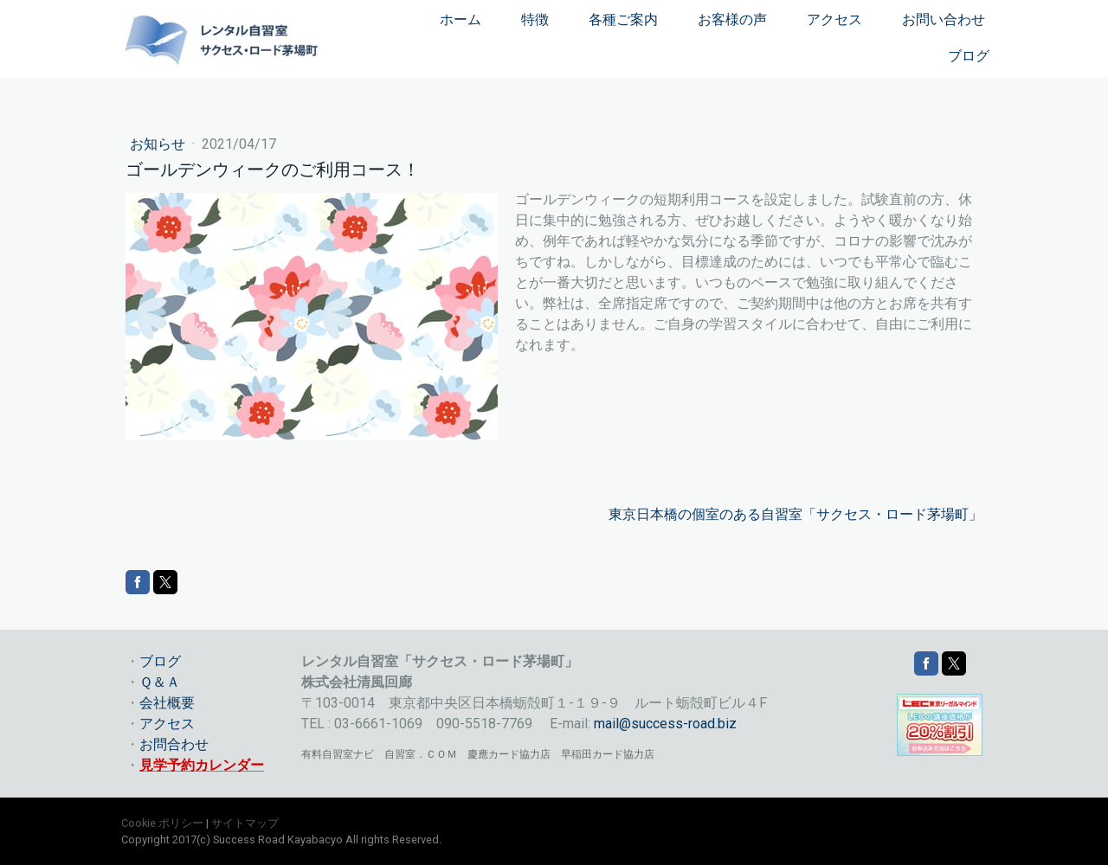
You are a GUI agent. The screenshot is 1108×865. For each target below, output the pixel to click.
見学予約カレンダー (201, 765)
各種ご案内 (623, 19)
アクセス (834, 19)
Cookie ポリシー (162, 823)
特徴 (535, 19)
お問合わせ (174, 744)
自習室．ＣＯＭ (420, 754)
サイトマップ (245, 823)
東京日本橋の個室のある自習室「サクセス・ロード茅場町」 (795, 514)
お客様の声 (732, 19)
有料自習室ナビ (337, 754)
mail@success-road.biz (665, 723)
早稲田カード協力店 (607, 754)
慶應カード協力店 (509, 754)
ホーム (460, 19)
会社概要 (167, 703)
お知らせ (159, 144)
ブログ (968, 56)
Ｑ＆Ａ (159, 682)
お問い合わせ (943, 19)
